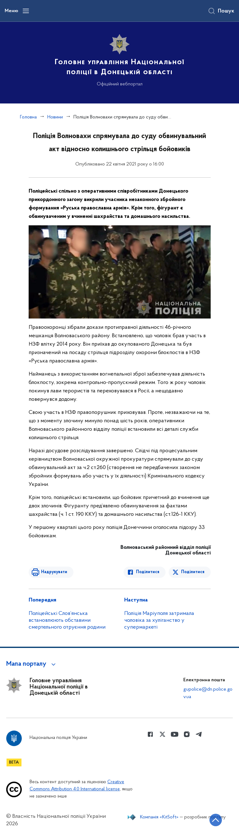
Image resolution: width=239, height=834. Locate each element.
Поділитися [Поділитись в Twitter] (192, 572)
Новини (55, 117)
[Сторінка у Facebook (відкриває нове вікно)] (150, 734)
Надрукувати (54, 572)
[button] (32, 664)
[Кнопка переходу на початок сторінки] (215, 820)
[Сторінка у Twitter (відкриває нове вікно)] (162, 734)
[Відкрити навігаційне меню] (26, 11)
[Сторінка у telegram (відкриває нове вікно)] (199, 734)
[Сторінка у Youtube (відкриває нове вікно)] (174, 734)
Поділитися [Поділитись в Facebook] (147, 572)
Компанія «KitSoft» (159, 817)
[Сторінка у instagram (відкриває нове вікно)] (186, 734)
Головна (28, 117)
